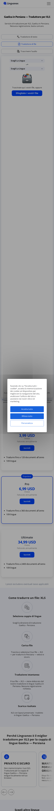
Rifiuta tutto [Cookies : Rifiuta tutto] (27, 416)
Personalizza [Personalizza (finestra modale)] (27, 423)
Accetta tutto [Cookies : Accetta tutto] (27, 409)
